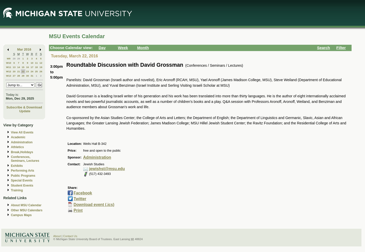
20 (14, 71)
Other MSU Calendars (27, 210)
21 (18, 71)
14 (18, 67)
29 (18, 58)
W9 (9, 58)
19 (41, 67)
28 (14, 58)
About (57, 236)
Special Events (21, 180)
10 (32, 62)
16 (27, 67)
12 (41, 62)
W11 (8, 67)
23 (27, 71)
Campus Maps (21, 215)
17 (32, 67)
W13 (8, 75)
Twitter (80, 199)
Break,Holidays (22, 152)
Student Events (22, 185)
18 (36, 67)
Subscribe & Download (24, 107)
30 (27, 75)
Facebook (83, 193)
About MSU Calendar (26, 205)
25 (36, 71)
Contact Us (70, 236)
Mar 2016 (24, 49)
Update (24, 111)
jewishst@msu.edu (107, 169)
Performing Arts (22, 170)
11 (36, 62)
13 (14, 67)
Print (78, 210)
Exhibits (17, 166)
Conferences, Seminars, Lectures (25, 159)
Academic (18, 137)
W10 (8, 62)
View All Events (22, 132)
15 (23, 67)
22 (23, 71)
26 (41, 71)
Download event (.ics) (94, 204)
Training (17, 190)
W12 (8, 71)
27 (14, 75)
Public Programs (23, 175)
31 (32, 75)
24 (32, 71)
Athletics (17, 147)
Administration (21, 142)
